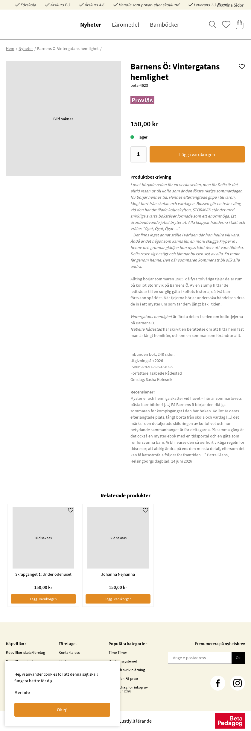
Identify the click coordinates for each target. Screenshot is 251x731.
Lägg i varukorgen (197, 154)
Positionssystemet (123, 661)
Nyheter (90, 24)
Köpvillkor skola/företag (25, 652)
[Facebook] (217, 683)
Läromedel (125, 24)
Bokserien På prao (123, 678)
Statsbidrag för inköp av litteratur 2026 (128, 689)
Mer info (22, 692)
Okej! (62, 709)
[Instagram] (237, 683)
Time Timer (118, 652)
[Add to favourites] (242, 66)
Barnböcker (164, 24)
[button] (63, 118)
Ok (238, 657)
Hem (10, 48)
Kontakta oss (69, 652)
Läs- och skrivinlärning (127, 669)
